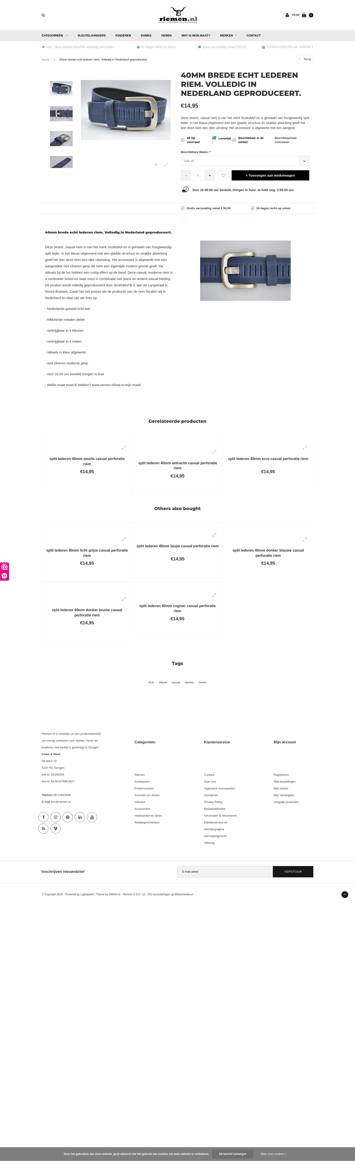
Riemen (139, 774)
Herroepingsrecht (215, 836)
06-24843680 (62, 795)
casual (175, 682)
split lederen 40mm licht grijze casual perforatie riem (87, 552)
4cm (151, 682)
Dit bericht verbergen (232, 1154)
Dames (146, 35)
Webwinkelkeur (184, 894)
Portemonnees (144, 788)
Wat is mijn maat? (196, 35)
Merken (228, 35)
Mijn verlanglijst (284, 795)
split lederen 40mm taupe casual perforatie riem (178, 546)
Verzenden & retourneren (220, 815)
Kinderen (123, 35)
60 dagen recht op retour (156, 47)
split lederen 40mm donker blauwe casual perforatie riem (268, 552)
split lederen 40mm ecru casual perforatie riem (268, 459)
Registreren (281, 774)
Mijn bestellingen (285, 781)
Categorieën (55, 35)
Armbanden (142, 781)
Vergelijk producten (286, 802)
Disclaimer (211, 795)
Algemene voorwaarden (219, 788)
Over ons (210, 781)
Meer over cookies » (274, 1154)
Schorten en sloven (147, 795)
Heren (166, 35)
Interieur (139, 802)
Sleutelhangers (92, 35)
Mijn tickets (281, 788)
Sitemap (209, 843)
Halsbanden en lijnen (148, 815)
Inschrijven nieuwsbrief (63, 871)
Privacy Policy (213, 802)
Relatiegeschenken (147, 822)
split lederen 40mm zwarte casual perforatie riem (87, 461)
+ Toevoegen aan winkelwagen (270, 175)
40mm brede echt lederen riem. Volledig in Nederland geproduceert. (103, 59)
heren (202, 682)
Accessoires (142, 809)
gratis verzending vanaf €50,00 (222, 47)
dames (189, 682)
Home (46, 59)
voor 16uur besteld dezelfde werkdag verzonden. (78, 47)
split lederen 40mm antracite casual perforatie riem (177, 465)
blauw (163, 682)
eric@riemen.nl (61, 801)
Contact (254, 35)
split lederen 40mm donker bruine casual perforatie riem (87, 612)
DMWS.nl (114, 894)
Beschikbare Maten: (196, 152)
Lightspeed (87, 894)
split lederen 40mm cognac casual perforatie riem (177, 608)
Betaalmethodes (214, 809)
